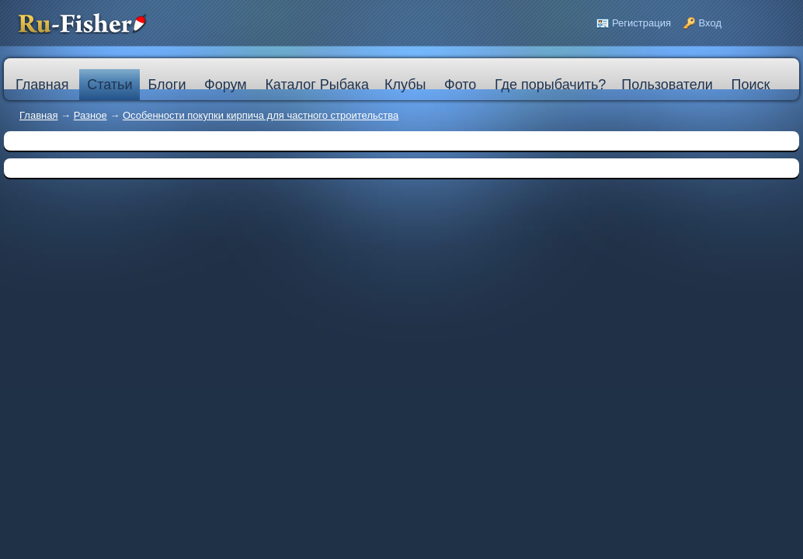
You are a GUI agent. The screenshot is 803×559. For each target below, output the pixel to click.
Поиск (750, 84)
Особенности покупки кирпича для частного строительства (260, 115)
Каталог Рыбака (317, 84)
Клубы (405, 84)
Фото (460, 84)
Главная (38, 115)
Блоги (167, 84)
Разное (90, 115)
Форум (225, 84)
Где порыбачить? (550, 84)
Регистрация (641, 23)
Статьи (109, 84)
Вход (710, 23)
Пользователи (666, 84)
